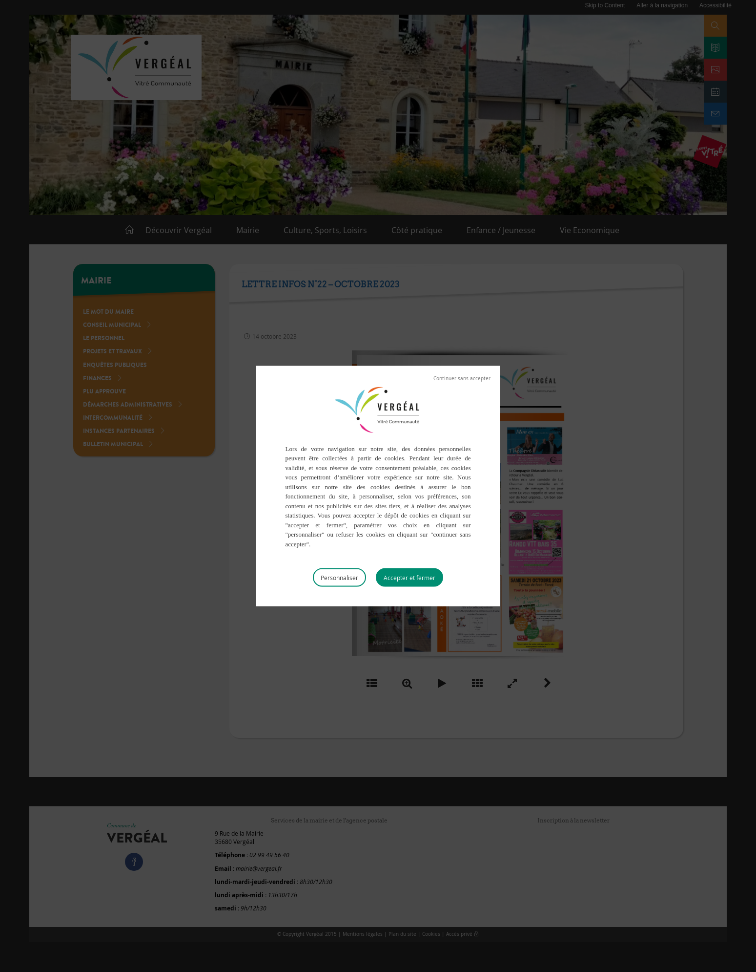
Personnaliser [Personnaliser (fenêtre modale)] (339, 578)
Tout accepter (409, 577)
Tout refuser (461, 378)
